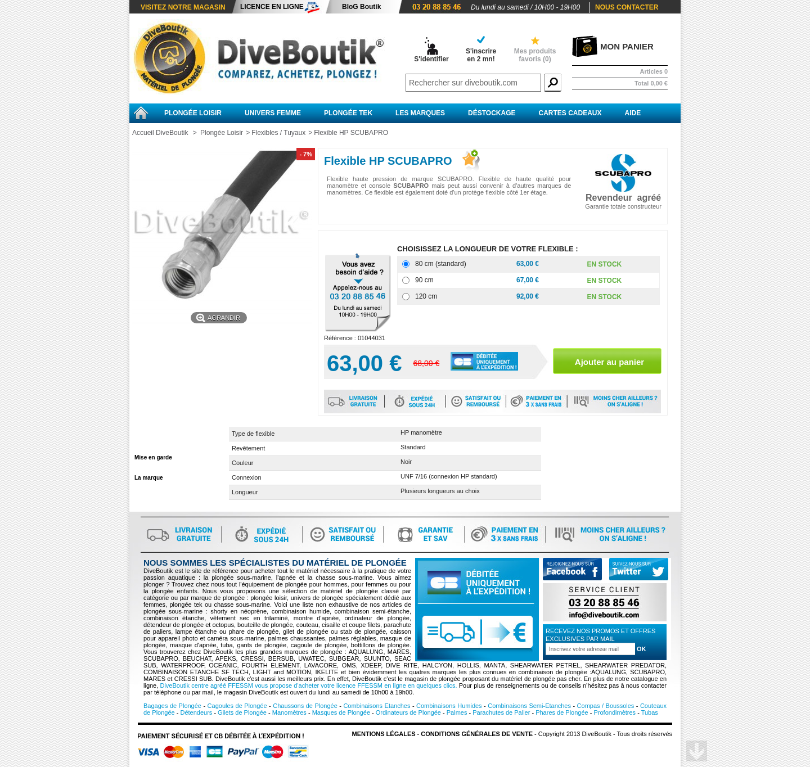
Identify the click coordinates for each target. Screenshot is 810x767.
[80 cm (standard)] (406, 264)
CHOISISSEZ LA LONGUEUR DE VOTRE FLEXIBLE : (488, 249)
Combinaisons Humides (449, 705)
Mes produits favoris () (535, 55)
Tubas (649, 712)
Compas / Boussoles (605, 705)
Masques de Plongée (341, 712)
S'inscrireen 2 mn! (481, 55)
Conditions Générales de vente (477, 733)
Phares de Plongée (562, 712)
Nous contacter (626, 7)
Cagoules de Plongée (237, 705)
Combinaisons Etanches (376, 705)
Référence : (341, 338)
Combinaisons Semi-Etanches (529, 705)
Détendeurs (196, 712)
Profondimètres (615, 712)
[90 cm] (406, 280)
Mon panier (627, 46)
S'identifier (431, 59)
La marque (148, 478)
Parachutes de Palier (501, 712)
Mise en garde (153, 457)
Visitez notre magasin (183, 7)
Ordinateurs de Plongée (408, 712)
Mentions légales (384, 733)
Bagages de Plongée (172, 705)
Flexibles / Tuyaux (278, 133)
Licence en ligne (272, 7)
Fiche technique (155, 437)
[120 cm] (406, 296)
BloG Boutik (361, 7)
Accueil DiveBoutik (160, 133)
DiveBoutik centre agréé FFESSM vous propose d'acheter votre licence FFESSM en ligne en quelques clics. (308, 685)
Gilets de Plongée (242, 712)
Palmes (457, 712)
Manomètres (289, 712)
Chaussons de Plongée (305, 705)
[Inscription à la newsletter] (590, 649)
